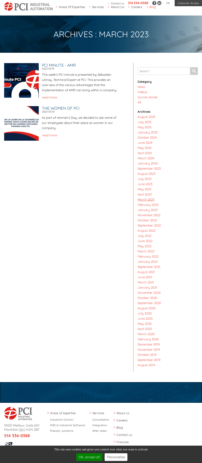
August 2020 (147, 308)
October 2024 (147, 137)
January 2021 (147, 287)
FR (168, 3)
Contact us (117, 3)
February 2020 (148, 339)
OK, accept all (89, 457)
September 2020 (149, 303)
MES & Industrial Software (67, 425)
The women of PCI (61, 108)
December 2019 (149, 344)
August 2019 (146, 365)
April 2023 (145, 194)
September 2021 (149, 267)
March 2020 (146, 334)
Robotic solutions (62, 430)
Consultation (100, 419)
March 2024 (146, 158)
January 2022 (148, 262)
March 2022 (146, 251)
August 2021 (146, 272)
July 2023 (144, 179)
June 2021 (145, 277)
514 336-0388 (138, 3)
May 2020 (145, 324)
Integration (99, 425)
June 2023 (145, 184)
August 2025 (146, 117)
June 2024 (145, 143)
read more (49, 97)
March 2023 (146, 200)
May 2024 (144, 148)
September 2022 (149, 225)
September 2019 (149, 360)
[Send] (194, 71)
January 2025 (148, 132)
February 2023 (148, 205)
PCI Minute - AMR (59, 65)
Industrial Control (61, 419)
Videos (142, 92)
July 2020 (145, 313)
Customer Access (188, 3)
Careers (136, 9)
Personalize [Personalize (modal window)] (116, 457)
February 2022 (148, 256)
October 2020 (147, 298)
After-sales (99, 430)
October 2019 (147, 355)
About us (117, 9)
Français (122, 442)
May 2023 (144, 189)
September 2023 (149, 168)
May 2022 (144, 246)
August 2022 (146, 231)
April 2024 (145, 153)
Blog (152, 9)
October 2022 (147, 220)
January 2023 (148, 210)
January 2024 (148, 163)
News (141, 87)
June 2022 (145, 241)
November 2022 (149, 215)
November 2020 (149, 293)
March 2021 (146, 282)
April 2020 (145, 329)
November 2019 (149, 349)
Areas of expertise (72, 9)
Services (98, 9)
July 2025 (144, 122)
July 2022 (144, 236)
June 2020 (145, 318)
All (139, 102)
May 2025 (144, 127)
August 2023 (146, 174)
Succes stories (148, 97)
